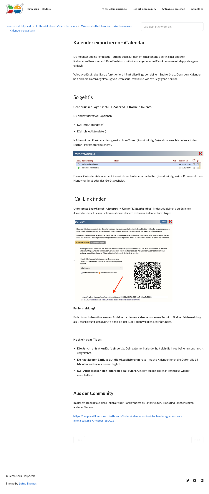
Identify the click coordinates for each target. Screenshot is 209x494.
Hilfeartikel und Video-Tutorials (56, 26)
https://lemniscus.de (114, 8)
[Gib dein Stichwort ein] (172, 26)
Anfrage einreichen (173, 8)
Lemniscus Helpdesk (19, 26)
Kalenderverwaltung (22, 30)
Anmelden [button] (197, 8)
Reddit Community (144, 8)
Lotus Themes (28, 483)
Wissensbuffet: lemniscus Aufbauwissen (106, 26)
